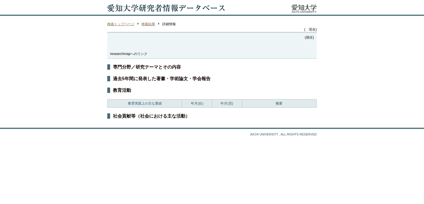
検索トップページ (120, 24)
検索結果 (148, 24)
